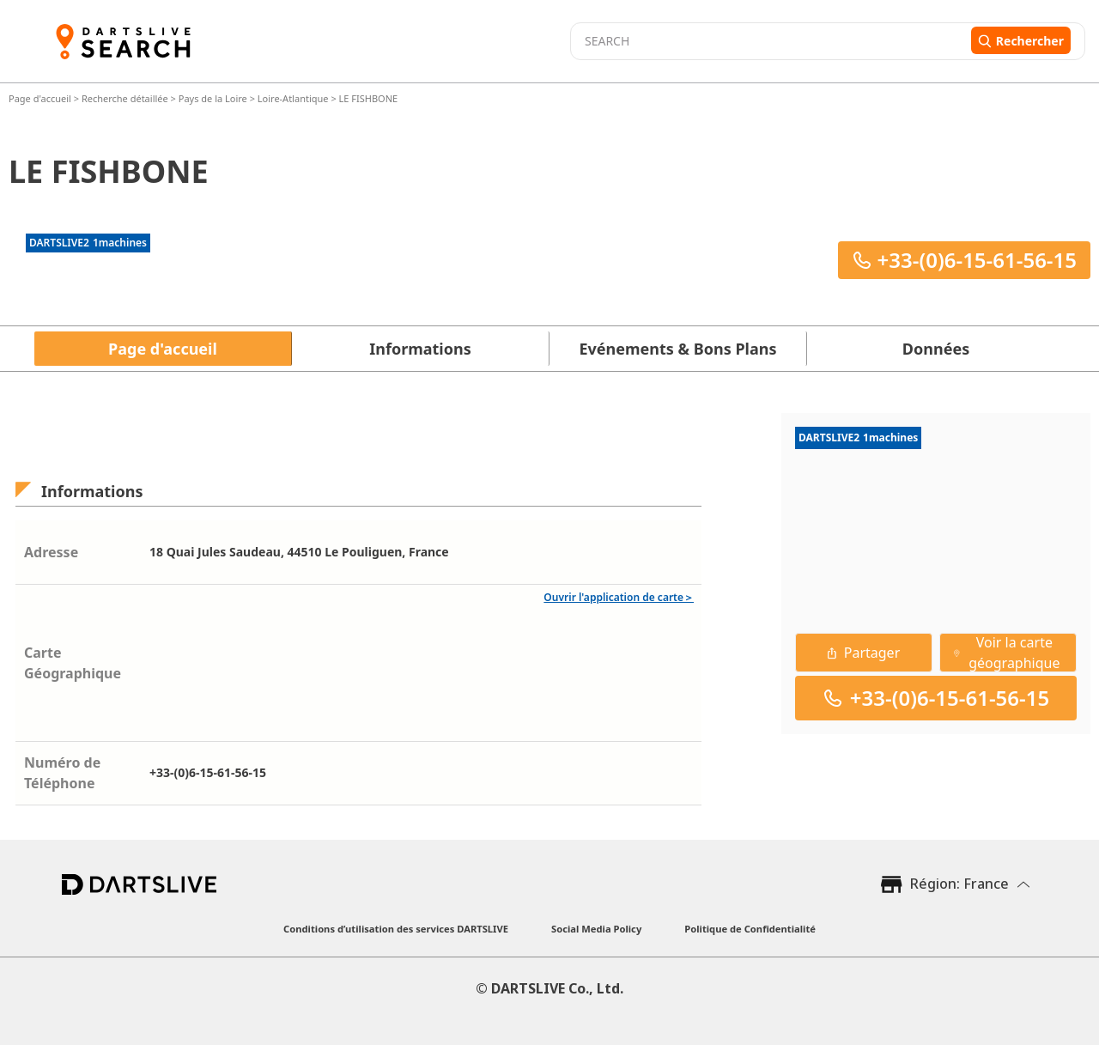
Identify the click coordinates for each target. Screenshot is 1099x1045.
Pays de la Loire (213, 98)
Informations (420, 348)
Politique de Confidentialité (750, 928)
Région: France (959, 883)
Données (935, 348)
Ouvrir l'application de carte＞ (618, 597)
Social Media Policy (596, 928)
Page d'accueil (41, 98)
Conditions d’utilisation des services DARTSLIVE (395, 928)
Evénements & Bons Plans (678, 348)
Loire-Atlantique (293, 98)
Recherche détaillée (126, 98)
